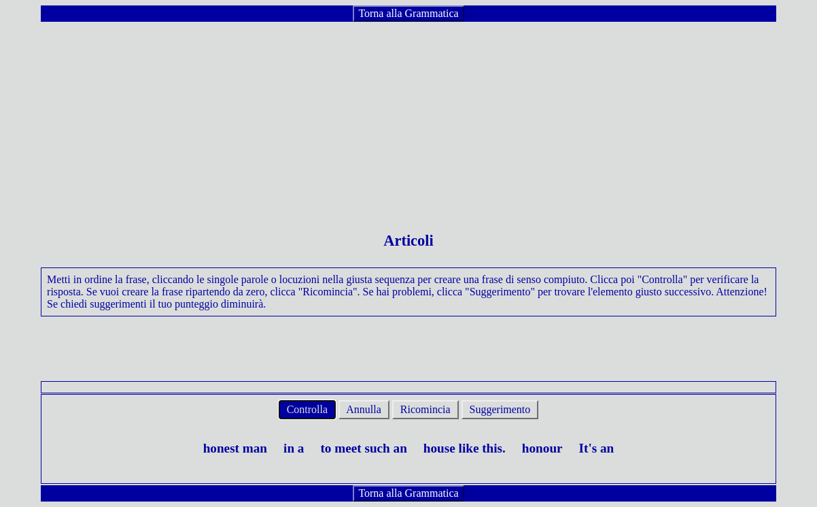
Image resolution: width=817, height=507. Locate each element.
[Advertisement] (408, 118)
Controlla (307, 409)
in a (293, 448)
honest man (235, 448)
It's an (596, 448)
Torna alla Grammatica (408, 13)
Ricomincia (425, 409)
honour (542, 448)
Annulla (364, 409)
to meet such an (363, 448)
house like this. (464, 448)
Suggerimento (500, 409)
